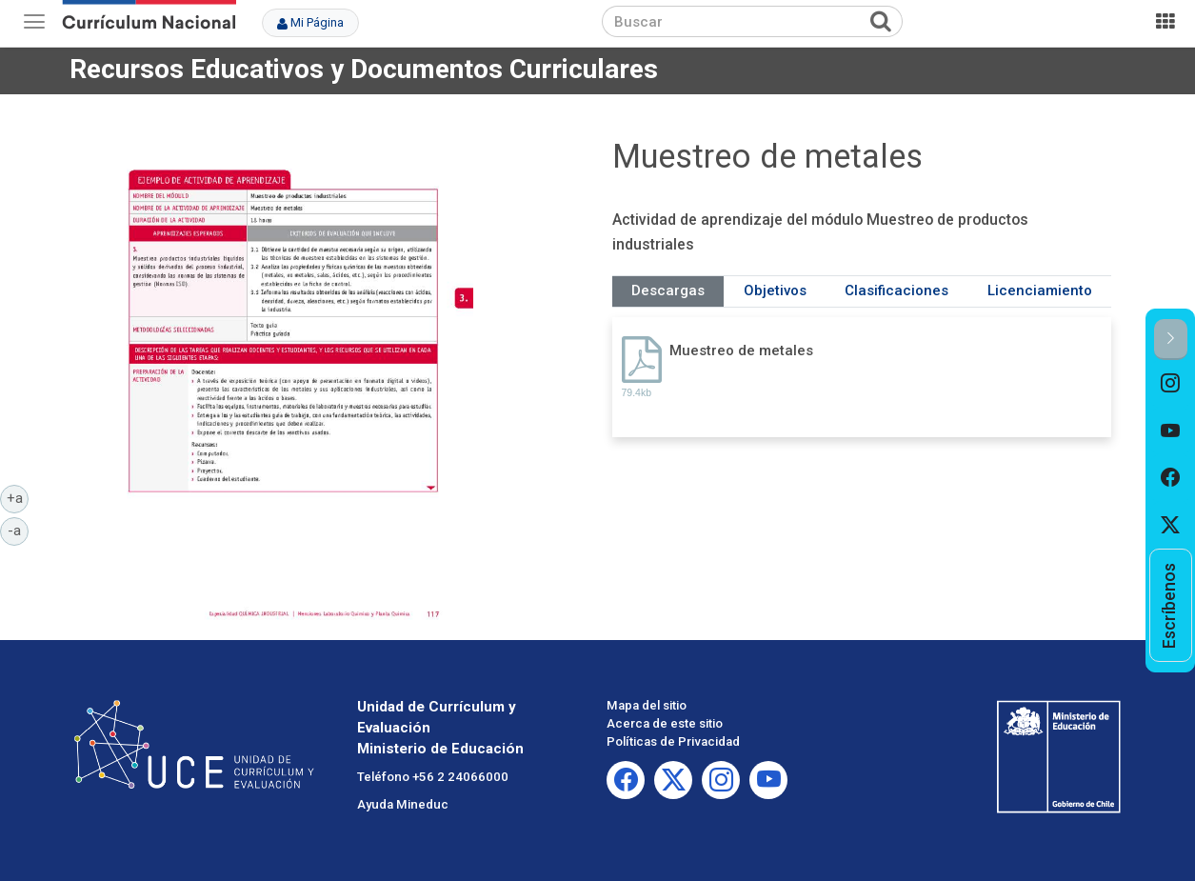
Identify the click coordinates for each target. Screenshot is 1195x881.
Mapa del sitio (647, 705)
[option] (1170, 384)
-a (18, 529)
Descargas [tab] (668, 290)
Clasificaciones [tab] (896, 290)
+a (18, 497)
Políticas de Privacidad (673, 741)
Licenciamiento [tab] (1039, 290)
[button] (1170, 339)
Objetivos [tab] (775, 290)
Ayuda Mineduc (402, 804)
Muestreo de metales (741, 350)
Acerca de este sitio (665, 723)
